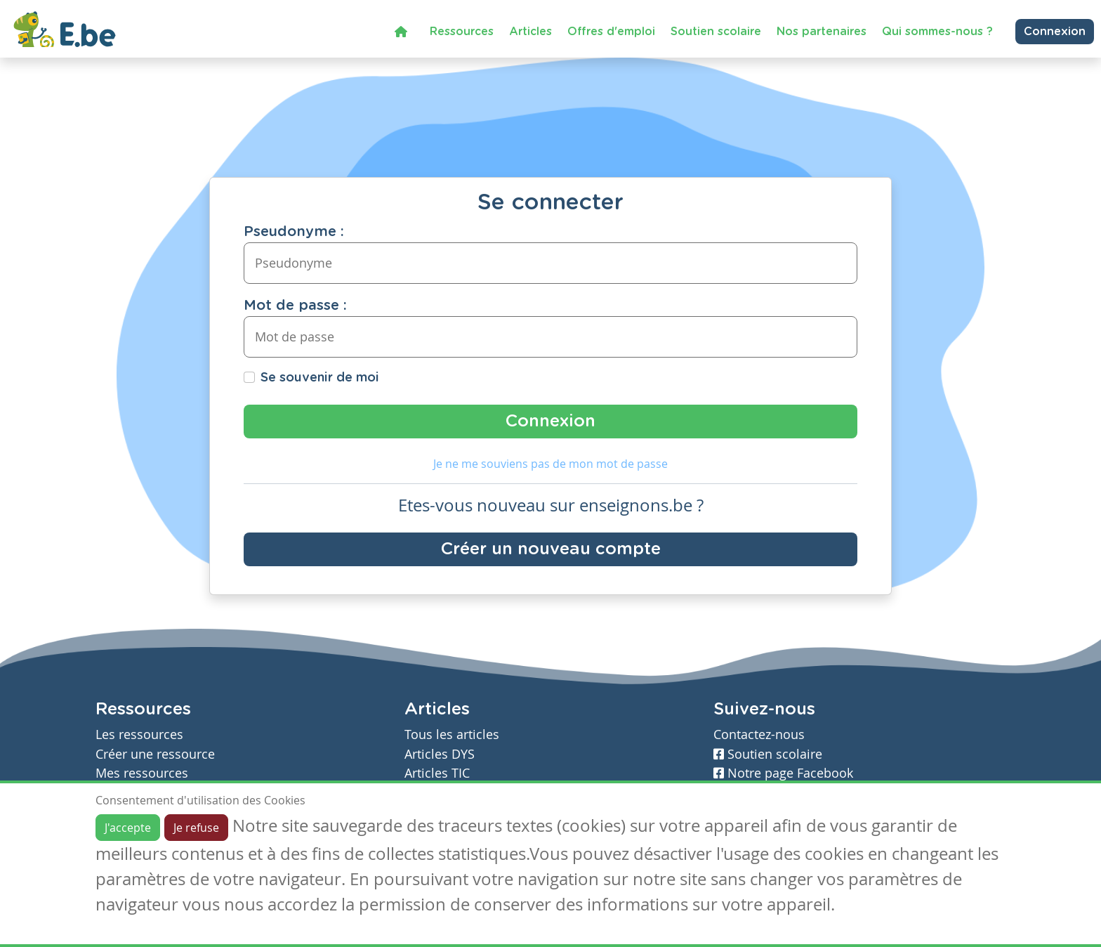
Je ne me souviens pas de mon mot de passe (550, 463)
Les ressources (139, 734)
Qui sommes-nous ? (937, 31)
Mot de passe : (295, 306)
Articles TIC (437, 773)
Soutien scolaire (716, 31)
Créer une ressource (155, 754)
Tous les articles (451, 734)
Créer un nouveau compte (551, 549)
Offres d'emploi (611, 31)
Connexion (1055, 31)
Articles (530, 31)
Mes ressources (141, 773)
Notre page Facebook (783, 773)
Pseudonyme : (294, 232)
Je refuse (196, 827)
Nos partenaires (821, 31)
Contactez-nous (759, 734)
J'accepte (128, 827)
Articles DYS (439, 754)
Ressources (462, 31)
